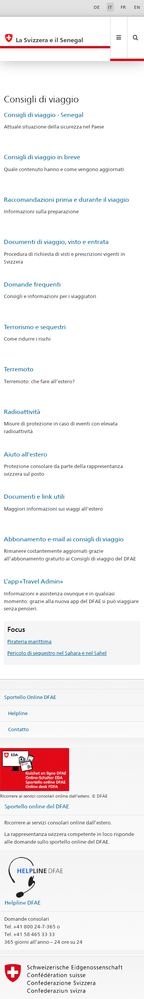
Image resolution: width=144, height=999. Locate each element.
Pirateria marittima (29, 616)
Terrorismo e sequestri (35, 301)
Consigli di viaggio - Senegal (43, 89)
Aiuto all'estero (25, 428)
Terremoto (18, 343)
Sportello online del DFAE (37, 780)
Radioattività (22, 386)
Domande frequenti (32, 258)
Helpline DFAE (23, 877)
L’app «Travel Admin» (33, 555)
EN (137, 7)
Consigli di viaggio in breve (42, 131)
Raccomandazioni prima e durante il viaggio (66, 174)
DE (97, 7)
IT (110, 7)
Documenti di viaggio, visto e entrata (56, 216)
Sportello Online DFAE (30, 671)
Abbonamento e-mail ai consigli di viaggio (64, 513)
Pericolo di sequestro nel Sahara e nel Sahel (57, 627)
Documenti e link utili (34, 471)
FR (123, 7)
